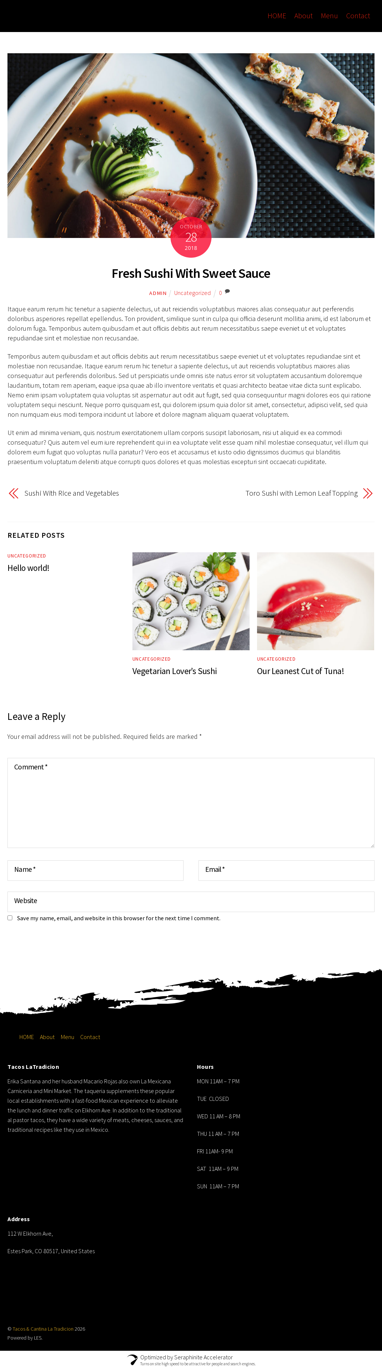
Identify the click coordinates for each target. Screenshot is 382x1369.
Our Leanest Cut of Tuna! (300, 671)
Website (25, 900)
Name (24, 868)
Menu (330, 15)
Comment (30, 766)
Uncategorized (192, 292)
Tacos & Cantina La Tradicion (43, 1328)
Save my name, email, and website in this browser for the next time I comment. (118, 917)
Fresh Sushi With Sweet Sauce (191, 273)
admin (158, 293)
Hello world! (28, 567)
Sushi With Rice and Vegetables (71, 493)
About (304, 15)
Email (215, 868)
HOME (278, 15)
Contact (359, 15)
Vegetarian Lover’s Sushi (174, 671)
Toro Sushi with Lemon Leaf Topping (301, 493)
